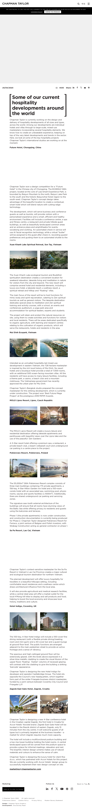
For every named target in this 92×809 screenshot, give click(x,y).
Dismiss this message (52, 12)
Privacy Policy (37, 800)
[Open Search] (79, 4)
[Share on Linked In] (73, 88)
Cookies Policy (37, 12)
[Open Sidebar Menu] (89, 4)
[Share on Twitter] (81, 88)
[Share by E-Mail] (85, 88)
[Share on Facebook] (77, 88)
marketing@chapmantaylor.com (25, 769)
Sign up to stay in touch (13, 789)
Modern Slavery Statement (54, 800)
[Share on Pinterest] (89, 88)
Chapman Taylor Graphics (17, 803)
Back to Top (83, 784)
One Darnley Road (19, 805)
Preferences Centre (9, 800)
